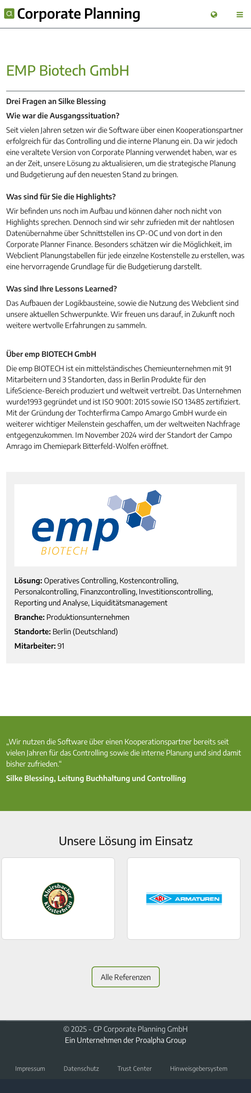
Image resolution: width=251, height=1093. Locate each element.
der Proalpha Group (154, 1039)
